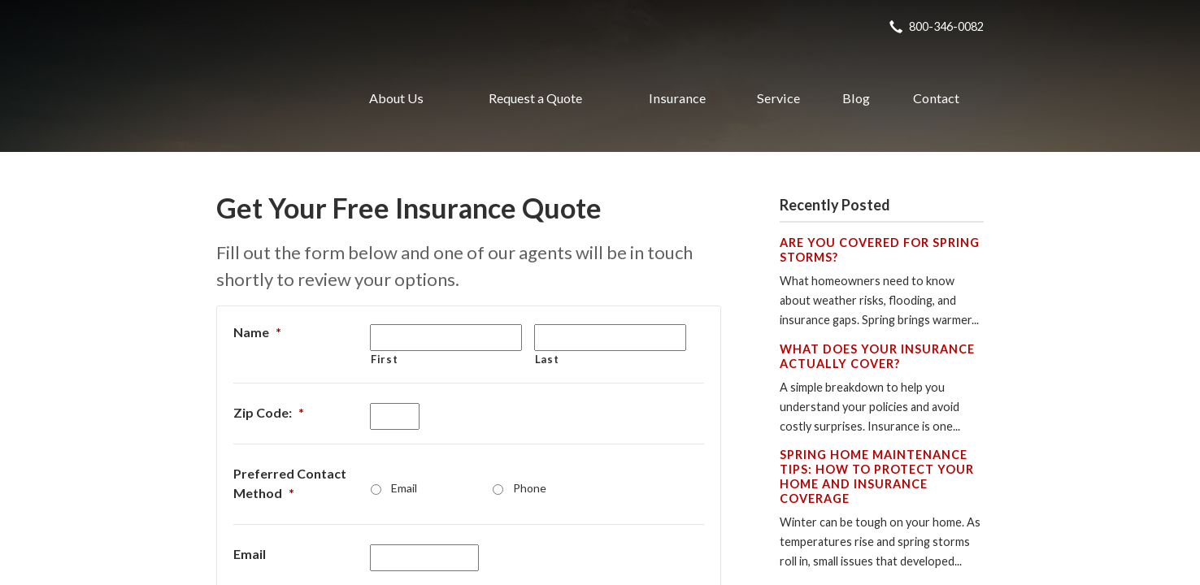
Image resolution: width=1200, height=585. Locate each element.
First (384, 359)
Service (778, 98)
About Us (396, 98)
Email (404, 488)
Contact (936, 98)
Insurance (677, 98)
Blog (856, 98)
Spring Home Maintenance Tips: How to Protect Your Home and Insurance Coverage (877, 476)
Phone (529, 488)
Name (257, 332)
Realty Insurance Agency (267, 98)
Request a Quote (535, 98)
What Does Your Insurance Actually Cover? (877, 356)
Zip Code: (268, 412)
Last (547, 359)
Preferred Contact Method (289, 483)
